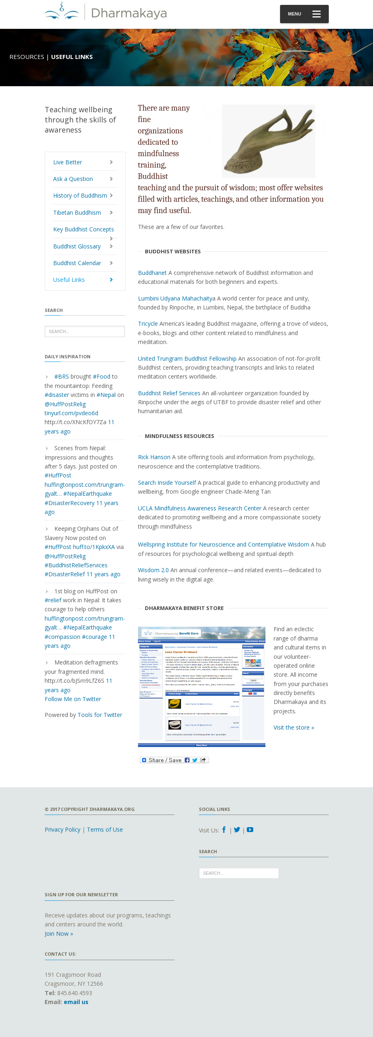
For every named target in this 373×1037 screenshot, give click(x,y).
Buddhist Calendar (77, 263)
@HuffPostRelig (65, 404)
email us (76, 1002)
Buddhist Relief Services (169, 393)
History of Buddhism (80, 195)
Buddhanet (152, 273)
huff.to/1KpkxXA (94, 547)
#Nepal (106, 395)
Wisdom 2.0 (153, 570)
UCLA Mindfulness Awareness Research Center (199, 508)
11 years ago (103, 574)
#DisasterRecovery (70, 503)
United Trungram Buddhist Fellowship (187, 358)
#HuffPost (58, 475)
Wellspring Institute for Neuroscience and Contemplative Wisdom (223, 544)
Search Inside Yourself (167, 482)
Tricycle (148, 323)
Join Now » (59, 933)
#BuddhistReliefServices (76, 565)
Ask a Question (73, 179)
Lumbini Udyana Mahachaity (175, 298)
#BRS (61, 376)
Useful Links (69, 279)
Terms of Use (105, 829)
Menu (304, 14)
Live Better (67, 162)
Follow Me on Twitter (73, 699)
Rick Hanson (154, 457)
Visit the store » (294, 727)
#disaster (57, 395)
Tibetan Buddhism (77, 212)
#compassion (62, 636)
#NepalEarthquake (87, 493)
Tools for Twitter (100, 715)
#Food (101, 376)
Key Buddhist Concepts (83, 229)
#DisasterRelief (65, 574)
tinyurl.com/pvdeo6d (71, 413)
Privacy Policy (62, 829)
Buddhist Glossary (77, 246)
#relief (53, 600)
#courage (94, 636)
